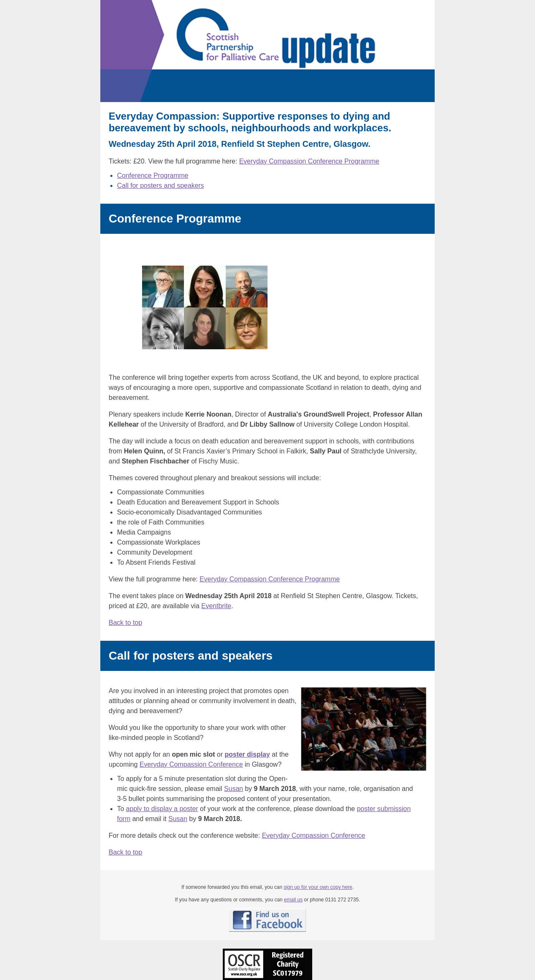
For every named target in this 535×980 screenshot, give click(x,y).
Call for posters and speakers (160, 185)
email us (293, 900)
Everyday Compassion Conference (191, 764)
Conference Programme (153, 175)
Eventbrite (216, 605)
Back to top (125, 622)
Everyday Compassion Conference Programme (309, 161)
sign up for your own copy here (318, 887)
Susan (233, 788)
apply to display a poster (162, 808)
